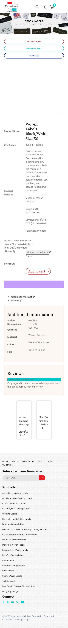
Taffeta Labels (9, 581)
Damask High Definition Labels (16, 519)
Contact (49, 461)
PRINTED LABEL (34, 48)
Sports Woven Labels (12, 576)
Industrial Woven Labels (13, 545)
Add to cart (36, 271)
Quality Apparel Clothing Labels (17, 498)
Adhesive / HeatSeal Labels (15, 493)
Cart (53, 6)
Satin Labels (8, 570)
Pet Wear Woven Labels (13, 555)
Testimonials (28, 461)
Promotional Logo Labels (13, 565)
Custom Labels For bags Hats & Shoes (20, 534)
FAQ (40, 461)
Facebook (3, 602)
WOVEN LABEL (34, 41)
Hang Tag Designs (11, 591)
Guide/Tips (7, 464)
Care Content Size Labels (14, 503)
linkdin (12, 602)
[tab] (37, 297)
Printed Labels (8, 560)
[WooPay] (34, 284)
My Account (44, 7)
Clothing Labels (9, 513)
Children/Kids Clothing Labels (16, 508)
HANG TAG (34, 55)
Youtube (22, 602)
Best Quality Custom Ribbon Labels (18, 586)
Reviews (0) (17, 300)
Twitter (7, 602)
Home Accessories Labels (14, 539)
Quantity (10, 251)
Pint (17, 602)
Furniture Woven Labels (13, 524)
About (15, 461)
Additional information (23, 296)
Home (5, 461)
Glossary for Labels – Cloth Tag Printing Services (24, 529)
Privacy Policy (21, 619)
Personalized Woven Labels (15, 550)
